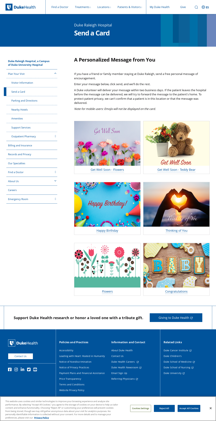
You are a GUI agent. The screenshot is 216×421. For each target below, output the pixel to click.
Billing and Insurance (20, 145)
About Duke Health (122, 350)
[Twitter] (29, 369)
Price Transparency (70, 378)
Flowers (107, 291)
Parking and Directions (24, 100)
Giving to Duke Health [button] (174, 318)
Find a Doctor (59, 7)
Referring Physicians (123, 378)
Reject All (164, 413)
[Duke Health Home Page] (23, 343)
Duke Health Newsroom (124, 367)
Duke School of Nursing (177, 367)
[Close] (210, 413)
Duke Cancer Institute (176, 350)
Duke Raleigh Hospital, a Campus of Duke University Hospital (28, 63)
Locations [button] (103, 7)
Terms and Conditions (71, 384)
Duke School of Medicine (178, 361)
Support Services (21, 127)
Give (183, 7)
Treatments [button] (82, 7)
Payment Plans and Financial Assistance (82, 373)
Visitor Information (22, 82)
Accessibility (66, 350)
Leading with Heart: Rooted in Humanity (82, 356)
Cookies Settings (140, 413)
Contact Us (21, 356)
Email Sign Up (119, 373)
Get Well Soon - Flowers (107, 170)
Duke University (172, 373)
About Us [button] (32, 181)
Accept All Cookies (188, 413)
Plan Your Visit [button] (32, 73)
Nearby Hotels (19, 109)
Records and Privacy (19, 154)
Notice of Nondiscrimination (75, 361)
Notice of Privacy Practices (74, 367)
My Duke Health (160, 7)
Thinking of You (176, 230)
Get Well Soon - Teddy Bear (176, 170)
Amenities (17, 118)
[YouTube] (35, 369)
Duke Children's (173, 356)
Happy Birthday (107, 230)
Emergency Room (32, 199)
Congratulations (176, 291)
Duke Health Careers (123, 361)
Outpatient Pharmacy (33, 136)
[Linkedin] (23, 369)
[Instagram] (16, 369)
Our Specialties (16, 163)
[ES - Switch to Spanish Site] (205, 7)
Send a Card (18, 91)
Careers (12, 190)
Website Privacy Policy (71, 390)
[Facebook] (10, 369)
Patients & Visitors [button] (129, 7)
